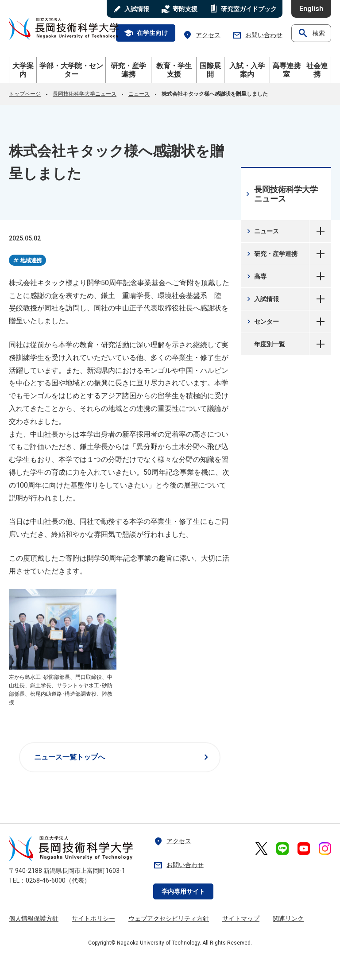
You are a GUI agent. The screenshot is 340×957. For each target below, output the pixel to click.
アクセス (201, 35)
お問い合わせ (257, 35)
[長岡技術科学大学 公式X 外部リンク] (261, 848)
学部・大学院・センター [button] (71, 70)
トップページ (25, 94)
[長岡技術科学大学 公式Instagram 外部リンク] (325, 848)
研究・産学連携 (271, 254)
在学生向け (146, 33)
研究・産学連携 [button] (128, 70)
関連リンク (288, 918)
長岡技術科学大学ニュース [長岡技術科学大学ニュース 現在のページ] (281, 194)
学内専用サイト (183, 891)
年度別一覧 (320, 344)
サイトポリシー (93, 918)
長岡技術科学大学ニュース (84, 94)
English (311, 8)
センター (262, 321)
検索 (311, 33)
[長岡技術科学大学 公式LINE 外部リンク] (282, 848)
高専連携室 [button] (286, 70)
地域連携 (27, 260)
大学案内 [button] (23, 70)
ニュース (139, 94)
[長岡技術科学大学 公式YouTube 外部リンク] (304, 848)
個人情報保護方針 (33, 918)
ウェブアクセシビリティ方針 (168, 918)
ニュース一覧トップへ (123, 757)
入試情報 (262, 299)
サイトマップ (240, 918)
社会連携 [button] (317, 70)
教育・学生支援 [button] (174, 70)
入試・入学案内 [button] (247, 70)
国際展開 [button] (210, 70)
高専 (256, 276)
